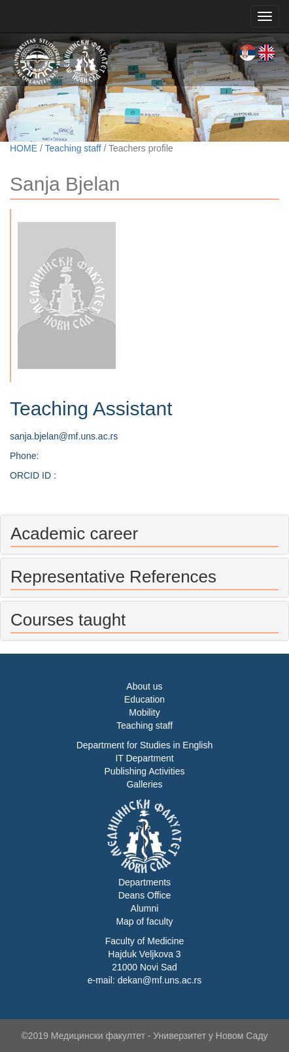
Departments (144, 882)
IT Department (144, 758)
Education (144, 699)
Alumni (145, 908)
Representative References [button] (113, 576)
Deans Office (144, 895)
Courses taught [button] (68, 620)
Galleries (144, 784)
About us (144, 686)
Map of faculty (144, 921)
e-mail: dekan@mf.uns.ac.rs (145, 980)
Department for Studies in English (144, 745)
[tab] (144, 534)
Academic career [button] (74, 533)
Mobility (144, 712)
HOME (23, 148)
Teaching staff (72, 148)
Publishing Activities (145, 771)
